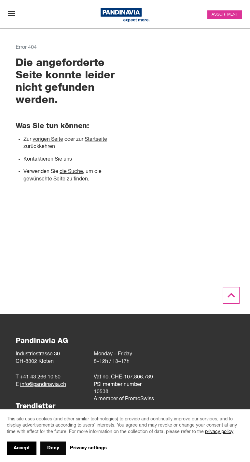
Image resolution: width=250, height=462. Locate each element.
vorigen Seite (48, 139)
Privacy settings (88, 448)
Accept (22, 448)
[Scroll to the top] (231, 295)
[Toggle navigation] (11, 13)
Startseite (96, 139)
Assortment (225, 15)
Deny (53, 448)
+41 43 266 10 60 (40, 377)
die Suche (71, 171)
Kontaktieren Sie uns (47, 159)
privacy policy (219, 431)
